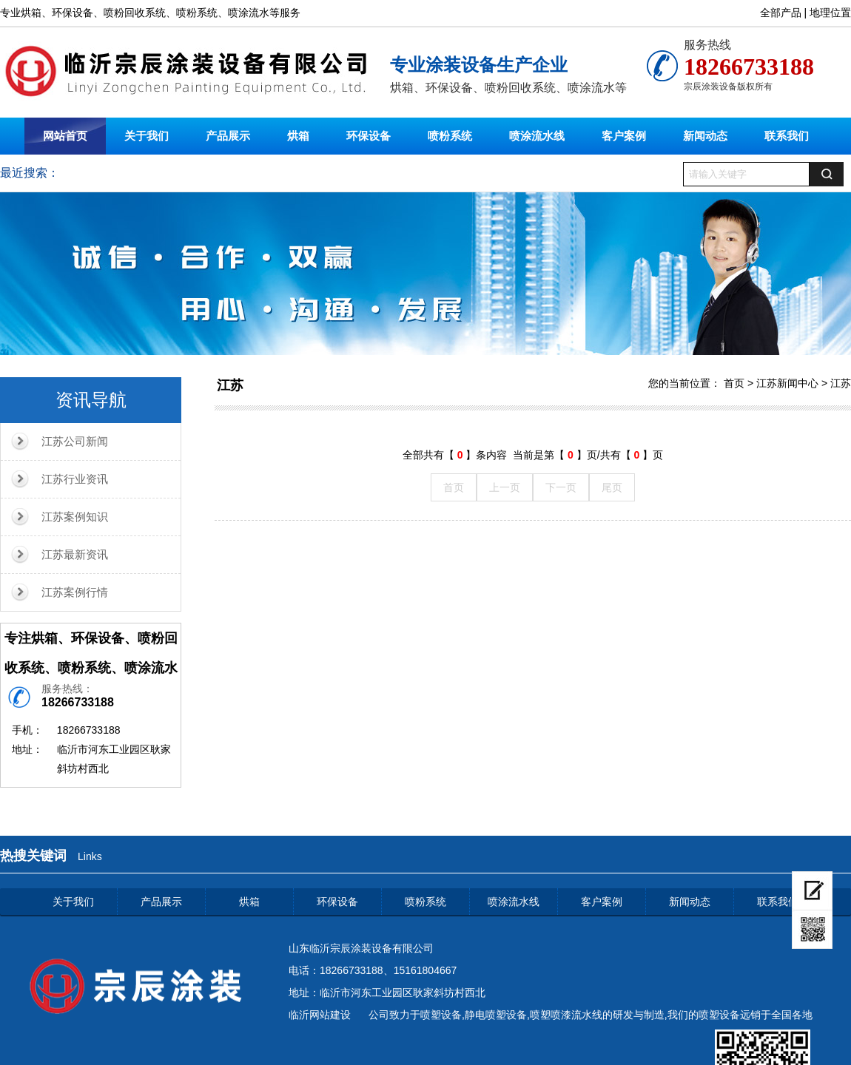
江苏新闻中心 (787, 383)
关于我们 (146, 135)
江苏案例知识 (74, 516)
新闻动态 (705, 135)
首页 (734, 383)
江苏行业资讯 (74, 479)
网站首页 (65, 135)
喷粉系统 (450, 135)
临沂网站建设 (320, 1015)
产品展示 (228, 135)
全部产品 (780, 12)
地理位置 (830, 12)
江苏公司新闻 (74, 441)
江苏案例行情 (74, 592)
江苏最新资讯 (74, 554)
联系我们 (786, 135)
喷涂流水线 (537, 135)
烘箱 (298, 135)
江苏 (230, 385)
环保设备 (368, 135)
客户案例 (624, 135)
